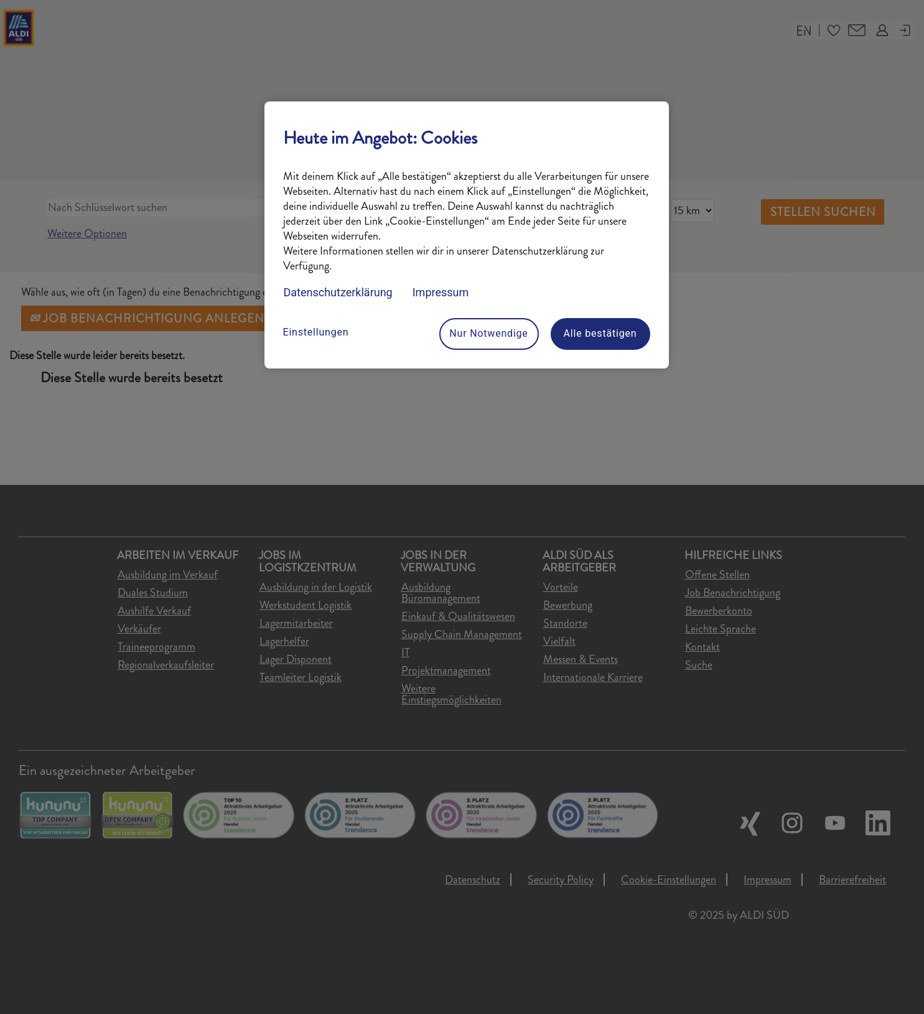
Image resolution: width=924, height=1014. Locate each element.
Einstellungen (316, 332)
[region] (466, 235)
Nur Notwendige (488, 333)
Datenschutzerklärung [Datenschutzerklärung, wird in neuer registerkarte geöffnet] (338, 292)
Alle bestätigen (600, 333)
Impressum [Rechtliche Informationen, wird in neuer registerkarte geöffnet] (441, 292)
